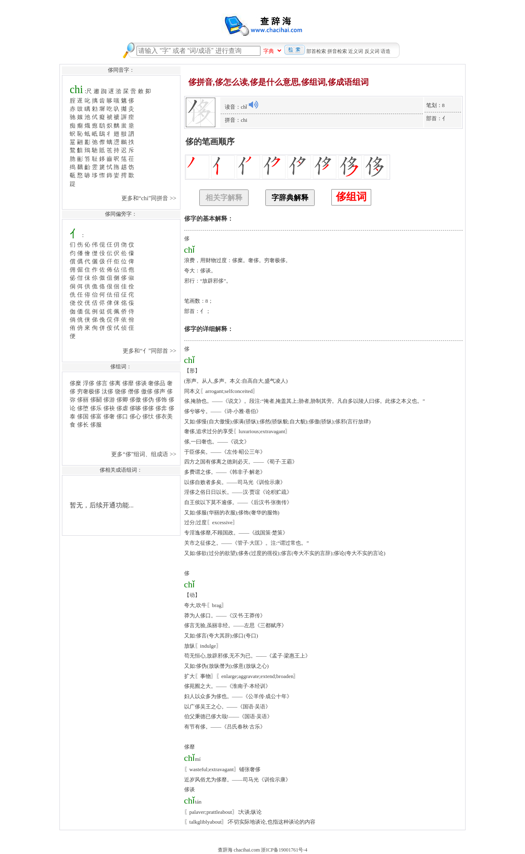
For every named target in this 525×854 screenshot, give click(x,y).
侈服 (96, 424)
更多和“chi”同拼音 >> (149, 198)
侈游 (109, 399)
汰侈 (107, 391)
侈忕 (148, 416)
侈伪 (148, 399)
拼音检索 (337, 51)
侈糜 (75, 383)
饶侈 (120, 391)
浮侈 (88, 383)
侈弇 (161, 408)
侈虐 (122, 408)
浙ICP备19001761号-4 (284, 850)
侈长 (83, 424)
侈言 (101, 383)
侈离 (115, 383)
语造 (385, 51)
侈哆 (135, 408)
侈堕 (83, 408)
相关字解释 (223, 198)
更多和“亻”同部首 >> (150, 350)
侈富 (96, 416)
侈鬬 (96, 399)
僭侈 (133, 391)
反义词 (372, 51)
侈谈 (141, 383)
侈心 (135, 416)
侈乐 (96, 408)
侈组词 (351, 196)
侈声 (159, 391)
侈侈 (148, 408)
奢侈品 (156, 383)
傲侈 (147, 391)
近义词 (355, 51)
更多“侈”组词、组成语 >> (144, 454)
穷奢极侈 (88, 391)
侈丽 (83, 399)
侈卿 (122, 399)
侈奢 (109, 416)
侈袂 (109, 408)
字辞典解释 (290, 198)
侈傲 (135, 399)
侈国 (83, 416)
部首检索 (316, 51)
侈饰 (161, 399)
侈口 (122, 416)
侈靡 (128, 383)
